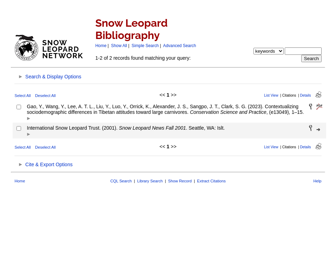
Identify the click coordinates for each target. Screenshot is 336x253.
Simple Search (145, 45)
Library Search (150, 181)
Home (101, 45)
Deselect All (45, 95)
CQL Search (121, 181)
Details (305, 95)
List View (271, 95)
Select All (23, 95)
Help (317, 181)
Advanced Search (179, 45)
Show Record (180, 181)
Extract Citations (211, 181)
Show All (119, 45)
